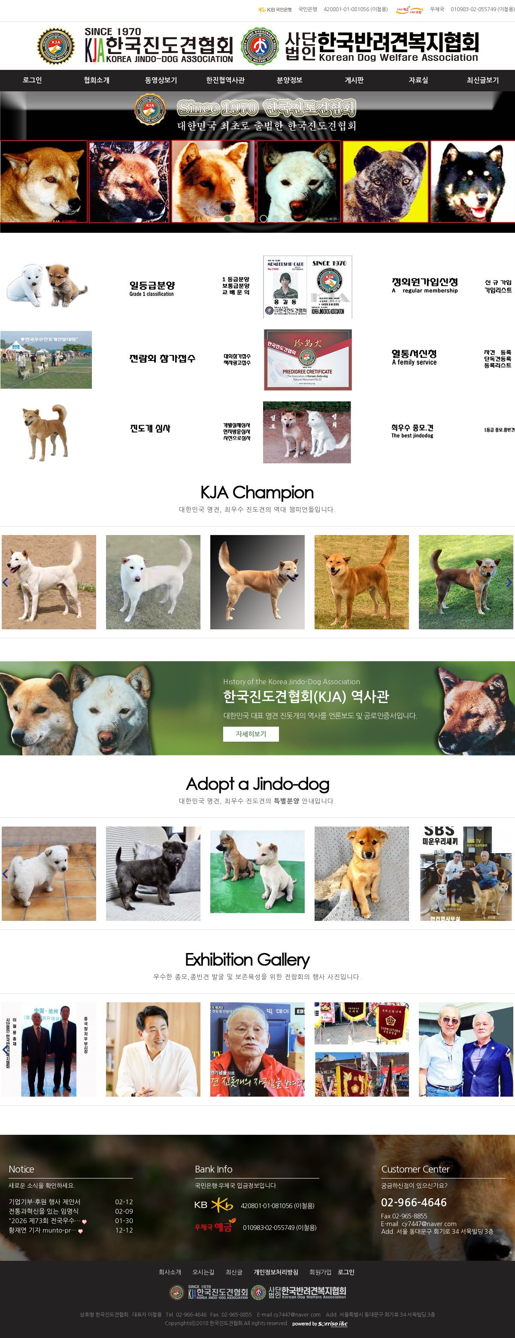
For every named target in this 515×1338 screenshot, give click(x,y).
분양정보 (290, 80)
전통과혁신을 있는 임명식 (44, 1211)
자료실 (418, 80)
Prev (8, 582)
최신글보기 (483, 80)
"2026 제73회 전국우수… (45, 1221)
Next (507, 582)
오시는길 (203, 1272)
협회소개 (96, 80)
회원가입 (320, 1272)
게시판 (354, 80)
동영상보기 (161, 80)
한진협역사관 (225, 80)
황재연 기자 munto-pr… (43, 1230)
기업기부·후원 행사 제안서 (45, 1202)
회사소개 (170, 1272)
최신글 (234, 1272)
